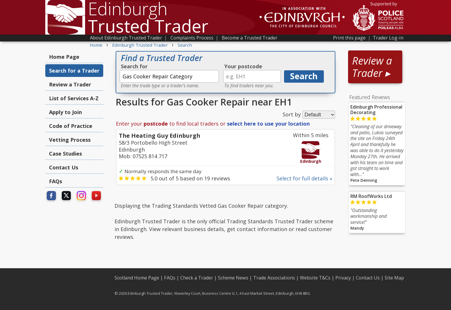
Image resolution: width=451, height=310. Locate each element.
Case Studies (65, 153)
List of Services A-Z (74, 98)
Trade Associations (274, 278)
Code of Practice (70, 125)
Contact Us (63, 167)
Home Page (64, 56)
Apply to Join (65, 112)
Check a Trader (196, 278)
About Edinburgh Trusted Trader (126, 38)
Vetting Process (70, 139)
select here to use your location (268, 123)
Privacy (343, 278)
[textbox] (169, 76)
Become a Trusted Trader (249, 38)
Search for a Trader (74, 70)
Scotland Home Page (136, 278)
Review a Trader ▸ (372, 67)
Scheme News (233, 278)
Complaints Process (191, 38)
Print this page (349, 38)
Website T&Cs (315, 278)
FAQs (55, 181)
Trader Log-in (388, 38)
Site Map (394, 278)
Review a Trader (70, 84)
